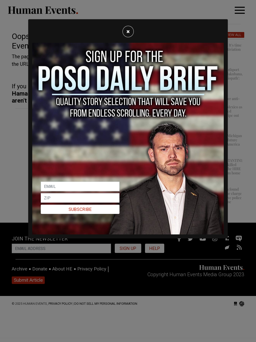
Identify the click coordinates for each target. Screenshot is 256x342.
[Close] (128, 31)
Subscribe (80, 209)
